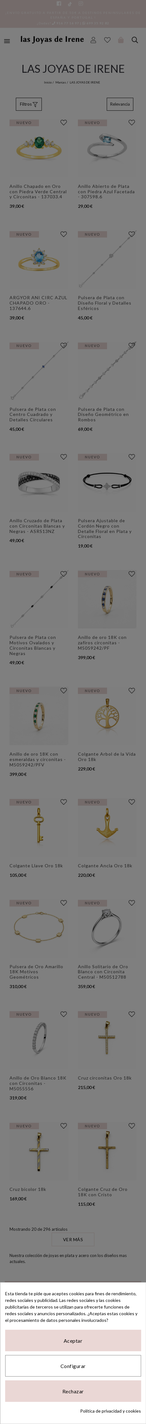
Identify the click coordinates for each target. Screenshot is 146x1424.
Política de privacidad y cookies (110, 1411)
